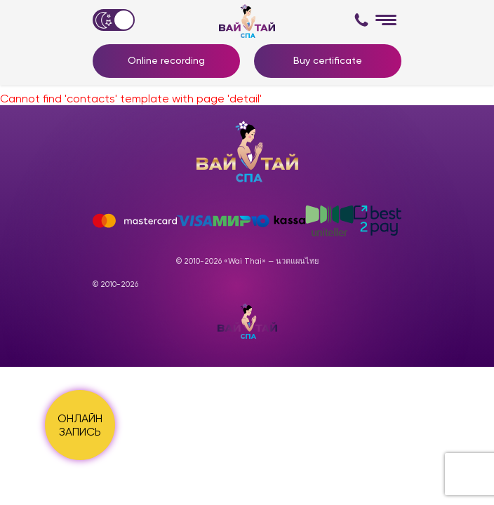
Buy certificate (327, 60)
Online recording (166, 60)
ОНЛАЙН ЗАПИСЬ (80, 425)
